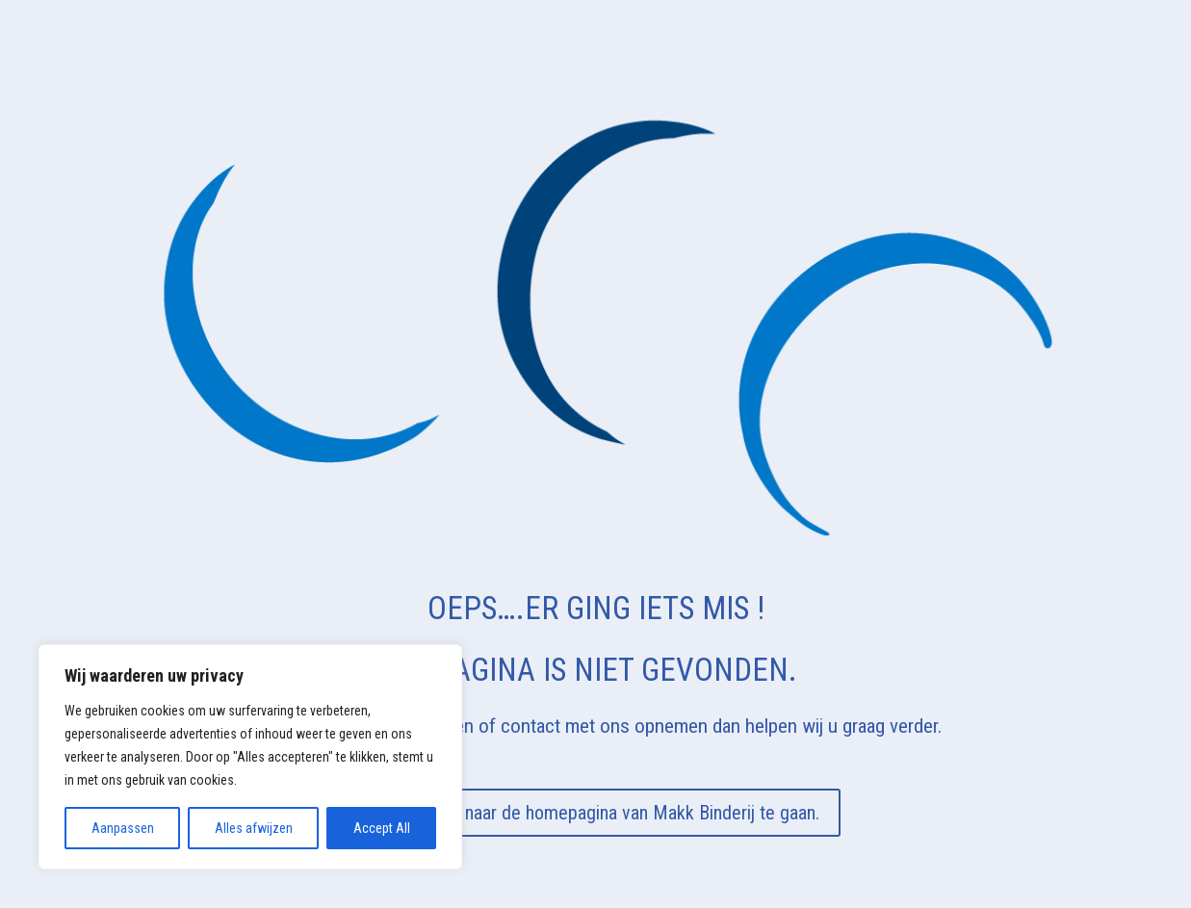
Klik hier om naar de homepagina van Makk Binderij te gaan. (595, 812)
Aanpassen (122, 828)
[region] (250, 756)
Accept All (381, 828)
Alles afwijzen (254, 828)
